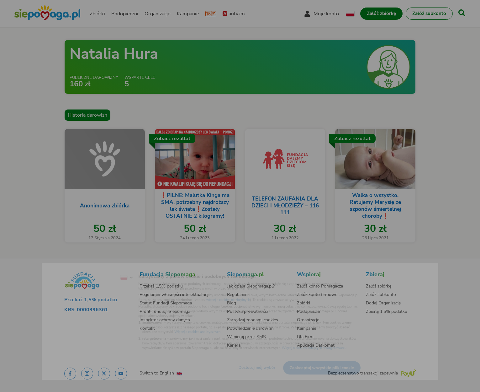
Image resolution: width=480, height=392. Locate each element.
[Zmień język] (102, 268)
